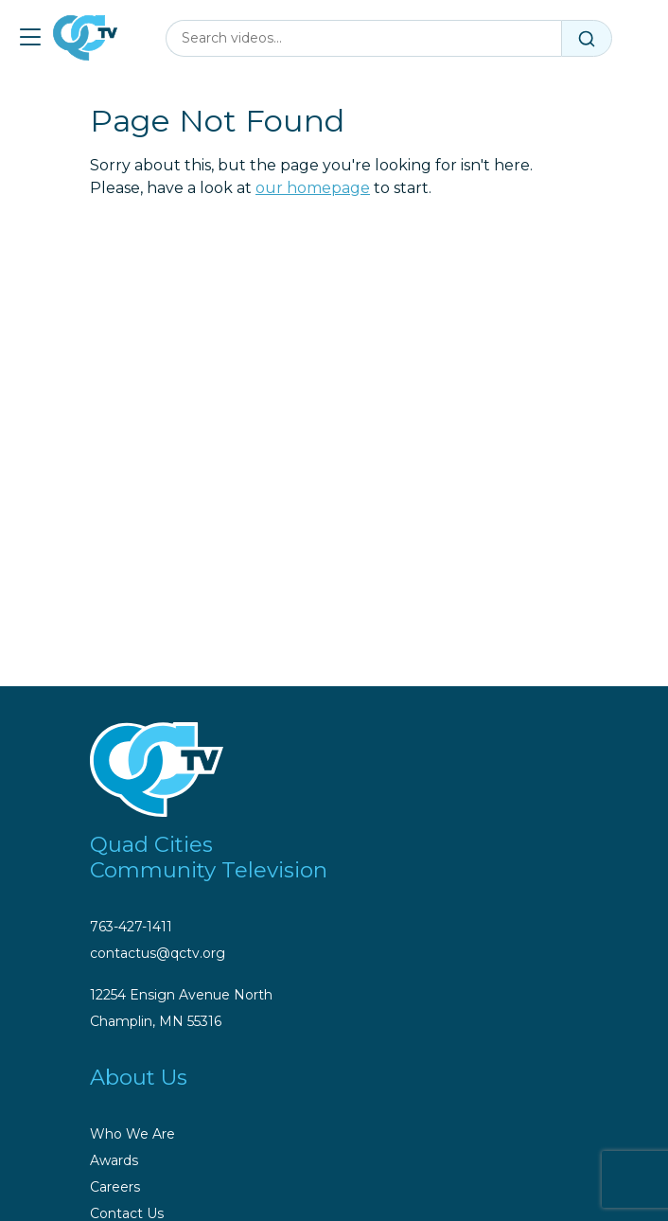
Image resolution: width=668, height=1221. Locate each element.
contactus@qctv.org (157, 953)
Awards (114, 1160)
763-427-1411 (131, 926)
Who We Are (132, 1133)
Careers (115, 1186)
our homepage (312, 188)
